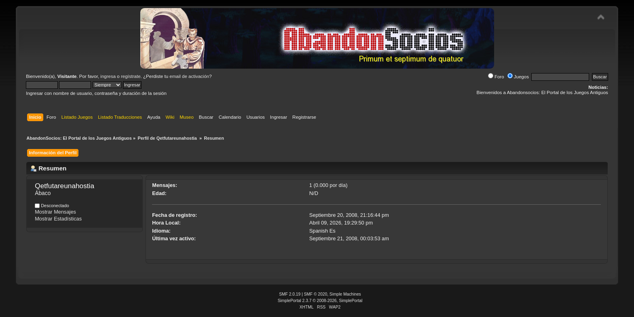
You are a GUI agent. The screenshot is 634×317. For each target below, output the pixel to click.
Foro (496, 76)
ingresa (108, 76)
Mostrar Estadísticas (58, 219)
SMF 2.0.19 (289, 294)
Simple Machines (345, 294)
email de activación (189, 76)
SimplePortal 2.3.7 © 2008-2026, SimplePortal (320, 300)
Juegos (518, 76)
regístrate (131, 76)
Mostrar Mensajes (55, 212)
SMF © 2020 (316, 294)
